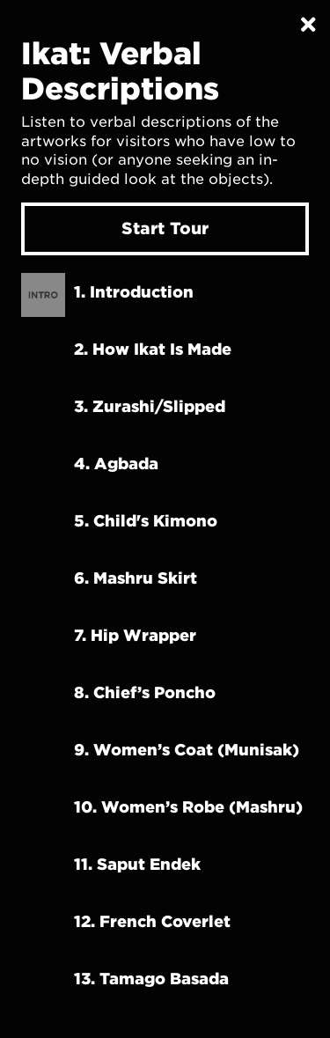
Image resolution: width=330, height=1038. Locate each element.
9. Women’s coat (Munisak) (186, 749)
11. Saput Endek (137, 863)
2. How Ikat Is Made (152, 348)
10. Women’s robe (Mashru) (188, 806)
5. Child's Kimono (145, 520)
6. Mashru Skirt (135, 577)
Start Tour (165, 228)
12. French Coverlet (152, 921)
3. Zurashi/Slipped (149, 406)
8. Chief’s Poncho (145, 692)
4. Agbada (116, 463)
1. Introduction (134, 291)
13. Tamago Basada (151, 978)
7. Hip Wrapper (135, 634)
